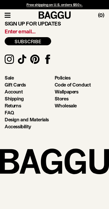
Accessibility (18, 126)
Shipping (14, 98)
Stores (62, 98)
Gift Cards (15, 84)
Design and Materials (27, 119)
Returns (13, 105)
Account (14, 91)
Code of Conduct (73, 84)
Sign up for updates (33, 23)
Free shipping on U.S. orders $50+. (54, 5)
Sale (9, 77)
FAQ (9, 112)
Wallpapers (66, 91)
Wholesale (66, 105)
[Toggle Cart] (103, 15)
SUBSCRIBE (28, 41)
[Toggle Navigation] (7, 15)
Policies (63, 77)
